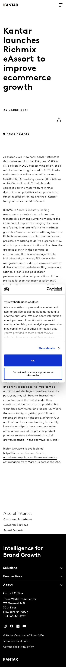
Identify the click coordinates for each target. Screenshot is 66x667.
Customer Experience (18, 519)
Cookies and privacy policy (18, 647)
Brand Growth (13, 530)
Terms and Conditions (15, 641)
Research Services (16, 525)
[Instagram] (5, 627)
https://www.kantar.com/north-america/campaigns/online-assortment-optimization (30, 457)
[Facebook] (12, 627)
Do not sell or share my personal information (33, 374)
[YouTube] (18, 627)
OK (33, 360)
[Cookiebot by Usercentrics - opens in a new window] (47, 289)
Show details (47, 348)
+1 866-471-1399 (15, 616)
